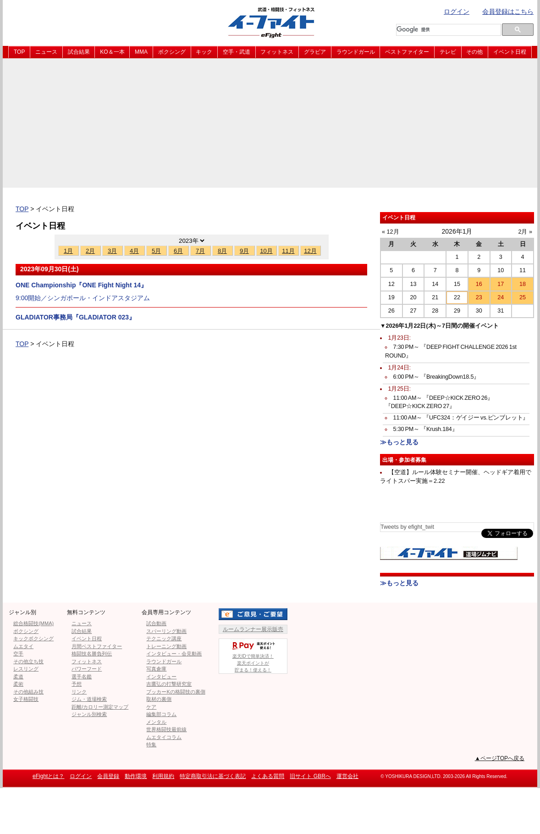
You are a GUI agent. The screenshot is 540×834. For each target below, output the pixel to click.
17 (500, 284)
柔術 (18, 684)
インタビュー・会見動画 (174, 653)
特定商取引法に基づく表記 (213, 776)
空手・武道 (236, 52)
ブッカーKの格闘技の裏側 (175, 691)
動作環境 (136, 776)
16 (479, 284)
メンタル (156, 722)
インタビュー (161, 676)
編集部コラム (161, 714)
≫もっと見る (399, 442)
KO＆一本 (112, 52)
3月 (112, 250)
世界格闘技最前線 (166, 729)
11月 (288, 250)
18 (522, 284)
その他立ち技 (28, 661)
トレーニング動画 (166, 646)
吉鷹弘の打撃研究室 (169, 684)
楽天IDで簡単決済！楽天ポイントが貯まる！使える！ (253, 655)
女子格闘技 (26, 699)
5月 (156, 250)
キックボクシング (33, 638)
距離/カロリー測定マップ (100, 707)
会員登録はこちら (508, 11)
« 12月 (390, 232)
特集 (151, 744)
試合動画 (156, 623)
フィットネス (276, 52)
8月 (222, 250)
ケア (151, 707)
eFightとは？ (48, 776)
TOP (19, 52)
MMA (141, 52)
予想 (77, 684)
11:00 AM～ (461, 417)
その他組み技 (28, 691)
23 (479, 297)
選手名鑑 (82, 676)
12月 (310, 250)
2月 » (525, 232)
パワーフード (87, 669)
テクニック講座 (164, 638)
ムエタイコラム (164, 737)
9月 (244, 250)
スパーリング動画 (166, 631)
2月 (90, 250)
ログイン (456, 11)
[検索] (446, 29)
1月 (68, 250)
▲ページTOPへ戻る (499, 758)
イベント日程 (509, 52)
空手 (18, 653)
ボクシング (172, 52)
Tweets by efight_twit (407, 527)
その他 (474, 52)
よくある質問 (267, 776)
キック (204, 52)
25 (522, 297)
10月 (266, 250)
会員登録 (108, 776)
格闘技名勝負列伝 (92, 653)
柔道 (18, 676)
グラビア (315, 52)
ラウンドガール (355, 52)
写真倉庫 (156, 669)
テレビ (448, 52)
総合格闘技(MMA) (33, 623)
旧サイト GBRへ (310, 776)
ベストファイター (407, 52)
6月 (178, 250)
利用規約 (163, 776)
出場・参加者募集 (404, 460)
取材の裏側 (158, 699)
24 (500, 297)
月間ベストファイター (97, 646)
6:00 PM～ (436, 377)
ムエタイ (23, 646)
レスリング (26, 669)
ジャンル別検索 (89, 714)
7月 (200, 250)
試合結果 (79, 52)
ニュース (46, 52)
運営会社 (347, 776)
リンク (79, 691)
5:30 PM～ (425, 429)
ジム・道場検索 (89, 699)
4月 (134, 250)
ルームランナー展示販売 (253, 629)
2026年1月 (457, 231)
